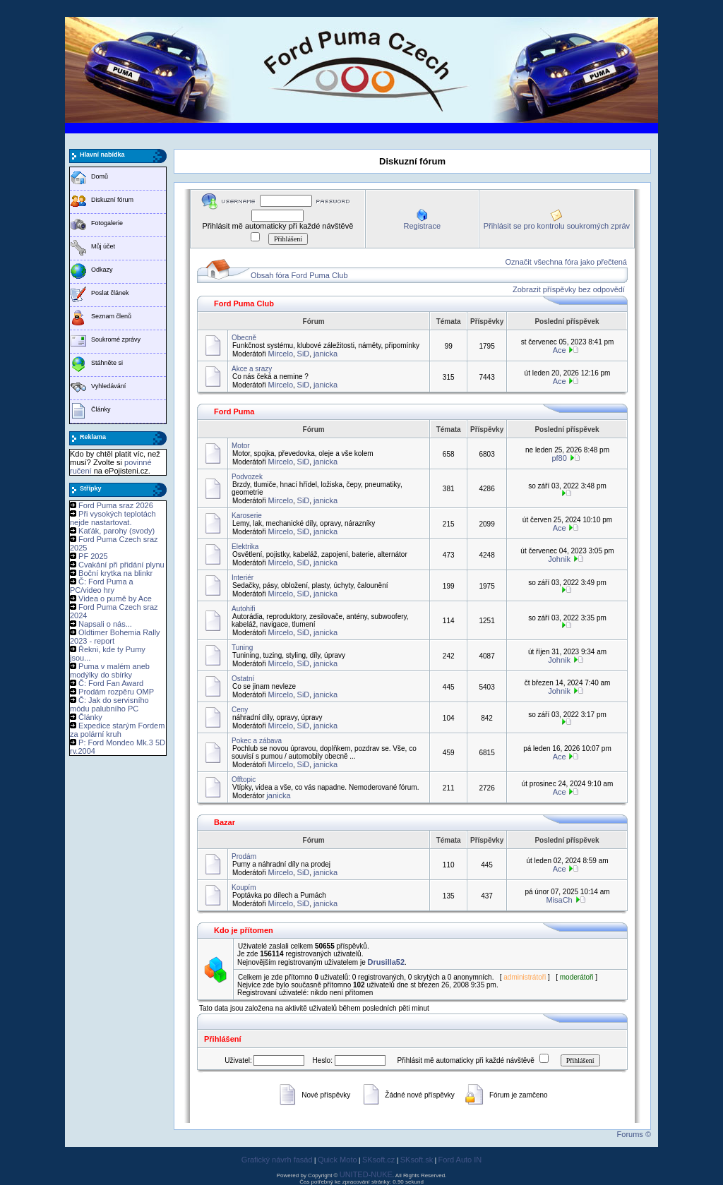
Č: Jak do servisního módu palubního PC (109, 704)
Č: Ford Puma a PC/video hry (101, 585)
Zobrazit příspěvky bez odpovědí (569, 289)
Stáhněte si (107, 362)
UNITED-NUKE (366, 1174)
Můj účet (103, 246)
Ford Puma (234, 411)
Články (101, 409)
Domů (99, 176)
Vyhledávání (108, 386)
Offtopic (244, 779)
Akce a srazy (252, 369)
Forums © (634, 1134)
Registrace (422, 226)
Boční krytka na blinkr (115, 573)
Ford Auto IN (460, 1159)
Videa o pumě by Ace (115, 598)
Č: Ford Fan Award (110, 683)
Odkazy (102, 269)
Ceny (240, 710)
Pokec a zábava (257, 741)
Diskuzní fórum (112, 199)
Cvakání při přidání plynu (121, 564)
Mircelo (280, 353)
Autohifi (243, 609)
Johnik (559, 559)
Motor (241, 446)
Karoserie (247, 515)
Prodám (244, 856)
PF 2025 (93, 556)
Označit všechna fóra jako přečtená (566, 262)
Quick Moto (337, 1159)
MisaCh (559, 900)
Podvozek (247, 477)
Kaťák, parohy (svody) (116, 531)
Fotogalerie (107, 223)
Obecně (244, 338)
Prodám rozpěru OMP (116, 691)
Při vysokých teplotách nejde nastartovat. (113, 518)
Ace (559, 350)
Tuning (242, 647)
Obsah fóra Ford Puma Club (299, 275)
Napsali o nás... (105, 624)
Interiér (242, 578)
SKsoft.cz (378, 1159)
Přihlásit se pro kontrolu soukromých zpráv (557, 226)
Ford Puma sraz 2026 (115, 505)
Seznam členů (111, 316)
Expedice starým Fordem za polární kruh (117, 729)
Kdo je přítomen (243, 930)
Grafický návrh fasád (277, 1159)
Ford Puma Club (244, 303)
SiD (303, 353)
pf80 (558, 458)
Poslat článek (110, 292)
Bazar (224, 822)
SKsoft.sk (416, 1159)
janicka (325, 353)
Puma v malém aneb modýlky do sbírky (110, 670)
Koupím (244, 887)
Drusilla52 (386, 962)
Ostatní (243, 678)
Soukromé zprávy (116, 339)
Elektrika (245, 547)
